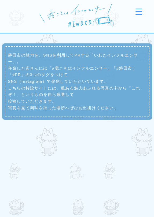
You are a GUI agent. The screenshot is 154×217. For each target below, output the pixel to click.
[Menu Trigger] (138, 11)
